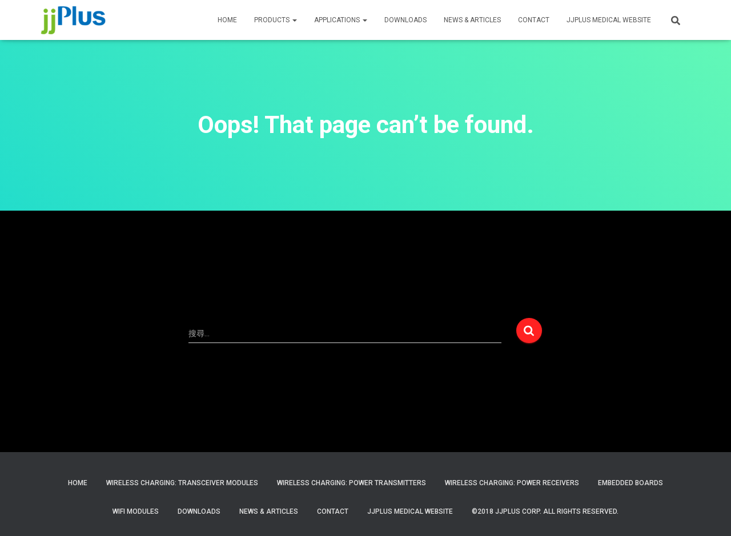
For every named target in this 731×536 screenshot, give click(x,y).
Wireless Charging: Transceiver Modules (182, 483)
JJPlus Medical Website (410, 511)
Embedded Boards (630, 483)
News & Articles (472, 20)
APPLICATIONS (340, 20)
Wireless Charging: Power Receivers (512, 483)
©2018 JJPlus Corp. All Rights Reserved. (545, 511)
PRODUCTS (275, 20)
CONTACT (533, 20)
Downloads (405, 20)
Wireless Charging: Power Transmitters (351, 483)
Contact (332, 511)
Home (77, 483)
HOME (227, 20)
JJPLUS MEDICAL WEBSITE (609, 20)
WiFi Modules (136, 511)
